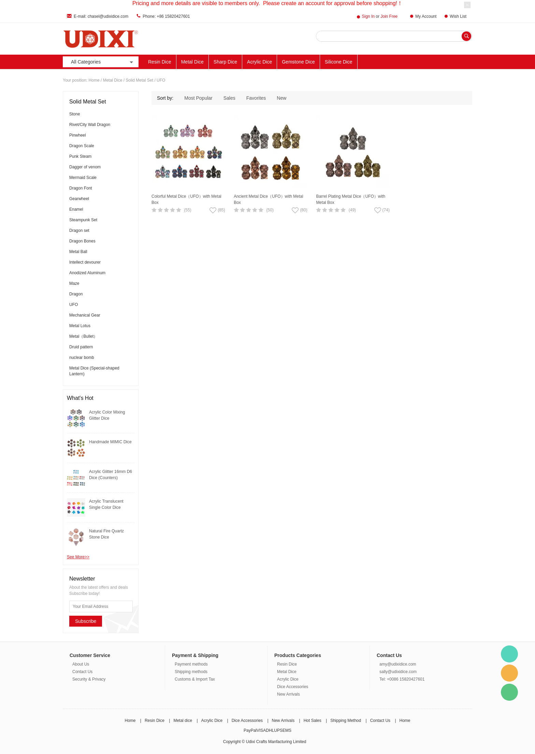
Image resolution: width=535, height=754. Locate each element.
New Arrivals (449, 62)
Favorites (256, 98)
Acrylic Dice (259, 62)
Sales (229, 98)
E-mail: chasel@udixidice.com (101, 16)
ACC (421, 62)
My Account (425, 16)
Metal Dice (192, 62)
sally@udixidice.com (398, 671)
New (281, 98)
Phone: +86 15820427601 (166, 16)
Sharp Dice (225, 62)
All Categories (102, 62)
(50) (270, 210)
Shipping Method (345, 720)
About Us (80, 664)
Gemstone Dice (298, 62)
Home (94, 80)
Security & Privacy (88, 679)
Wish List (458, 16)
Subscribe (85, 621)
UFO (161, 80)
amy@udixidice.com (397, 664)
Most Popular (198, 98)
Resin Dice (159, 62)
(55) (187, 210)
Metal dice (182, 720)
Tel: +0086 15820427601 (401, 679)
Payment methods (191, 664)
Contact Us (82, 671)
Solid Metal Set (139, 80)
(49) (352, 210)
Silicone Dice (338, 62)
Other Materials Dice (384, 62)
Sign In (368, 16)
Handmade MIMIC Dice (110, 441)
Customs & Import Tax (195, 679)
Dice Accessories (292, 686)
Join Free (388, 16)
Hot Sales (312, 720)
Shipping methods (191, 671)
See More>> (78, 557)
